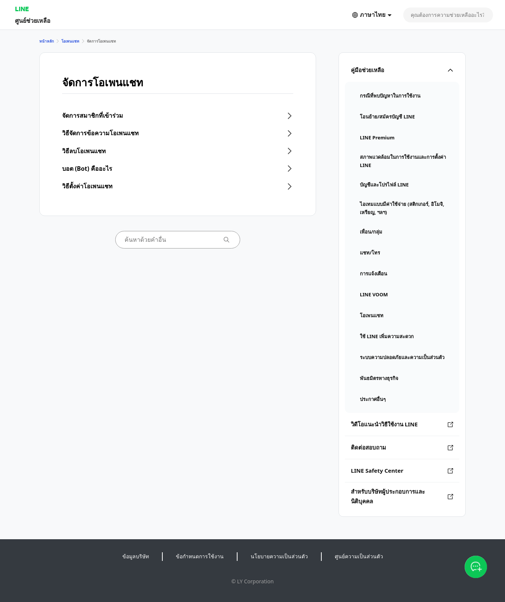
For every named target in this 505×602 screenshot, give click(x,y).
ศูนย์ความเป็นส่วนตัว (359, 556)
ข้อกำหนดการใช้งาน (200, 556)
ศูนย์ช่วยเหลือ (32, 20)
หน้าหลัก (46, 41)
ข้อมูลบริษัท (135, 556)
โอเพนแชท (70, 41)
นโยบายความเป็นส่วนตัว (279, 556)
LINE (22, 9)
